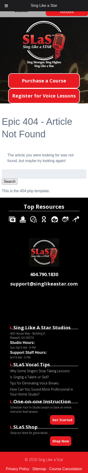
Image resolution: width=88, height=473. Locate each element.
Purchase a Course (44, 80)
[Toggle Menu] (6, 5)
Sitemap (39, 469)
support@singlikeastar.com (44, 284)
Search (10, 181)
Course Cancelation (65, 469)
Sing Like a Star (44, 6)
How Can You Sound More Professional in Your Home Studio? (41, 391)
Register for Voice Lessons (44, 96)
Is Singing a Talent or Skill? (29, 377)
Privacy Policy (17, 469)
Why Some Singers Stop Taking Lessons (40, 371)
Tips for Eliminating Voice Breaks (34, 383)
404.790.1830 (44, 274)
